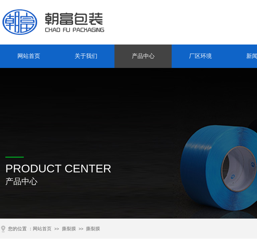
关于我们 (86, 56)
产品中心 (143, 56)
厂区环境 (200, 56)
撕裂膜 (69, 228)
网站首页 (28, 56)
